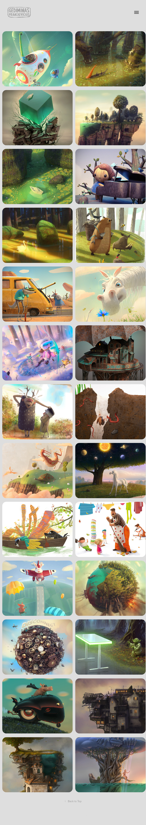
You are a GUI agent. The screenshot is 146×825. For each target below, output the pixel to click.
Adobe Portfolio (79, 815)
